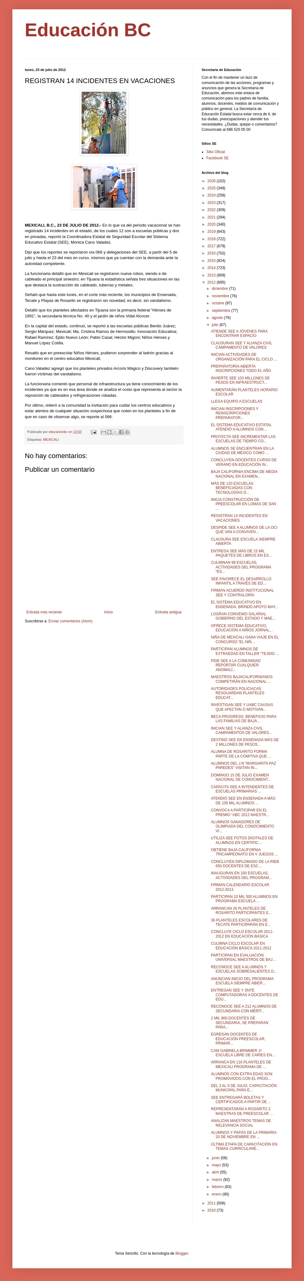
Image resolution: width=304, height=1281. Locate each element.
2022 (212, 210)
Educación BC (88, 30)
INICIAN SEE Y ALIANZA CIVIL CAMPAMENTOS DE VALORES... (241, 730)
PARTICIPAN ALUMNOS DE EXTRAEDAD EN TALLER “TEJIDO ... (245, 651)
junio (216, 1158)
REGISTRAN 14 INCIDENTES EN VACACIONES (239, 518)
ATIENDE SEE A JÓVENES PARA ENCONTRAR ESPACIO (239, 333)
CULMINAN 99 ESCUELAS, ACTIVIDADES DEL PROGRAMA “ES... (241, 567)
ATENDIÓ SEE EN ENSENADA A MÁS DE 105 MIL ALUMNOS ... (243, 800)
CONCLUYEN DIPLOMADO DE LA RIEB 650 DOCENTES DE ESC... (245, 863)
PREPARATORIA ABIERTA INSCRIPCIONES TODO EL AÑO (241, 368)
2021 (212, 217)
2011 (212, 1203)
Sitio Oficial (215, 152)
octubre (218, 303)
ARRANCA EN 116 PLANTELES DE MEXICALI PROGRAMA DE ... (241, 1064)
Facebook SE (217, 158)
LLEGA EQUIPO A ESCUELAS (236, 401)
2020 (212, 224)
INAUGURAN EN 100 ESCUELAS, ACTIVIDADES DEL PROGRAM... (241, 875)
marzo (217, 1179)
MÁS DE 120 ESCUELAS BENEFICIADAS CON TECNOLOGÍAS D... (232, 488)
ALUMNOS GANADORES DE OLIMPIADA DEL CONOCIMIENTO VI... (242, 826)
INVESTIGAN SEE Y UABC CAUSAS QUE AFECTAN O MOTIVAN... (242, 707)
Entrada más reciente (44, 612)
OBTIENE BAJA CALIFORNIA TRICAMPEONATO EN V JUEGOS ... (244, 852)
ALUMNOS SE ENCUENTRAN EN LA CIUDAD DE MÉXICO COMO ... (242, 450)
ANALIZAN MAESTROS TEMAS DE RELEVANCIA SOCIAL (241, 1123)
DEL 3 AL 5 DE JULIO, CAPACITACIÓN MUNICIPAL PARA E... (244, 1088)
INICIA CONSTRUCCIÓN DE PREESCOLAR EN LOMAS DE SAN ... (243, 504)
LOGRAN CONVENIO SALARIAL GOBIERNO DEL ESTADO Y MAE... (243, 616)
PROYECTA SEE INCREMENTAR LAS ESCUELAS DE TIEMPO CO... (243, 439)
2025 (212, 188)
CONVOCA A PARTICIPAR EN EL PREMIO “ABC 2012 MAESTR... (240, 812)
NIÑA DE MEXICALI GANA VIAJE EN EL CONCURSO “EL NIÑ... (245, 639)
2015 (212, 260)
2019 (212, 231)
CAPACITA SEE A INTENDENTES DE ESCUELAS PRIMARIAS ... (242, 789)
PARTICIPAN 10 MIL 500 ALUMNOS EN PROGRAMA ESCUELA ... (244, 898)
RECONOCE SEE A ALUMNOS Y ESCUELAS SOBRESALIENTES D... (244, 969)
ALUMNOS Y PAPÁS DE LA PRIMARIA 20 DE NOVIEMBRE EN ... (243, 1134)
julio (216, 325)
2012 (212, 282)
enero (217, 1194)
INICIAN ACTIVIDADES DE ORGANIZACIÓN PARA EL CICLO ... (244, 356)
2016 (212, 253)
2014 (212, 268)
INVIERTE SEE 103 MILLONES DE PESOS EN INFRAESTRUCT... (240, 380)
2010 (212, 1210)
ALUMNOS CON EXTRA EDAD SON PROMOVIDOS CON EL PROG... (241, 1076)
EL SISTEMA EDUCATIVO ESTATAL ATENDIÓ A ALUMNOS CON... (241, 427)
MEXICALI (51, 439)
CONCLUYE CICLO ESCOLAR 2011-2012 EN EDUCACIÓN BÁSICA (242, 934)
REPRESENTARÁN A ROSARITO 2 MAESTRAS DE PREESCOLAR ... (242, 1111)
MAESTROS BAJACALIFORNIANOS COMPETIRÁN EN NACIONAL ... (242, 679)
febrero (218, 1187)
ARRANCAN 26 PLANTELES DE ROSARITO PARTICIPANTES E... (241, 910)
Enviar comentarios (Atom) (70, 621)
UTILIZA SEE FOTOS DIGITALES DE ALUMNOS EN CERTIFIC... (242, 840)
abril (216, 1172)
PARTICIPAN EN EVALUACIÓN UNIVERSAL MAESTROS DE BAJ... (243, 957)
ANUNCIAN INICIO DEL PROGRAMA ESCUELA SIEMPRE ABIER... (242, 981)
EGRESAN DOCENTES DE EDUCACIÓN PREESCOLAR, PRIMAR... (238, 1038)
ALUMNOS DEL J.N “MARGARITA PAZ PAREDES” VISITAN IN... (243, 765)
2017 (212, 246)
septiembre (221, 310)
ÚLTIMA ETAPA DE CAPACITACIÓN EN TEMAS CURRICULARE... (244, 1146)
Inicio (108, 612)
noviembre (221, 296)
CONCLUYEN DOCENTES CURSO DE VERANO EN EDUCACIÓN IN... (244, 462)
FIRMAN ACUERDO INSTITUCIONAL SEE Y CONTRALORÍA (242, 592)
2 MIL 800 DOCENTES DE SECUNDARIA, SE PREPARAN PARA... (239, 1022)
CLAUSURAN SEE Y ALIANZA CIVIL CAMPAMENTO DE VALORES (241, 345)
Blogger (181, 1253)
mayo (217, 1165)
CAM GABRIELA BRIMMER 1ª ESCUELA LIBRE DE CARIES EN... (243, 1053)
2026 (212, 181)
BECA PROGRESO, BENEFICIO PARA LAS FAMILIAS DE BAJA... (243, 718)
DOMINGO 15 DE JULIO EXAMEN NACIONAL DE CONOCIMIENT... (241, 777)
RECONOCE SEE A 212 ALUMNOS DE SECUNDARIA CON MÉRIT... (244, 1008)
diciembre (220, 288)
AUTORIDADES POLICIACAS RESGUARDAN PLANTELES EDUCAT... (237, 693)
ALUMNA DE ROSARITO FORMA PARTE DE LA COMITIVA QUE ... (241, 753)
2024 (212, 195)
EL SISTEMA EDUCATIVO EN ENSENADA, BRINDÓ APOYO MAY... (244, 604)
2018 (212, 239)
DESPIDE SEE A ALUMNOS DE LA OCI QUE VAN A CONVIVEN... (244, 529)
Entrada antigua (168, 612)
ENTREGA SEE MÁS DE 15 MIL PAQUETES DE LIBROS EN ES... (241, 553)
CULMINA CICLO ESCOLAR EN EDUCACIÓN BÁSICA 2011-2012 (241, 945)
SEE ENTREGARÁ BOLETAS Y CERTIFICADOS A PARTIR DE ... (241, 1099)
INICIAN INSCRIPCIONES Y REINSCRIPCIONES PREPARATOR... (234, 413)
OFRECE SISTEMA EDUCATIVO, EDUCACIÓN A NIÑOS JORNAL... (242, 628)
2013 (212, 275)
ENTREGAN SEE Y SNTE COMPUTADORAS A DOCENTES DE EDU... (244, 994)
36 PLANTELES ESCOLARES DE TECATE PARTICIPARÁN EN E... (241, 922)
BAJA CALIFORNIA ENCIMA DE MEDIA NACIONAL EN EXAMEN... (244, 474)
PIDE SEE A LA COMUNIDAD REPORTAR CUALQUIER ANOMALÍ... (236, 665)
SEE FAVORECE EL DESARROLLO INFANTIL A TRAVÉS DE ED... (241, 581)
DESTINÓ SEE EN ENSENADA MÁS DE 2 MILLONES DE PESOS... (245, 742)
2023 (212, 203)
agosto (218, 318)
